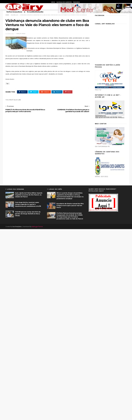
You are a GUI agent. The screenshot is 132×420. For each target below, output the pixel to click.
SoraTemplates (16, 226)
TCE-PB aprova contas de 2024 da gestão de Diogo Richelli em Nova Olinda (27, 213)
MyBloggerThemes (37, 226)
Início (53, 2)
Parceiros (76, 2)
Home (7, 15)
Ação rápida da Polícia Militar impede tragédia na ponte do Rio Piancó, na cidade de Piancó (28, 195)
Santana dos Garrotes (64, 2)
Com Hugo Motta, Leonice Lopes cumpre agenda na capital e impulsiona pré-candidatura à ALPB (28, 204)
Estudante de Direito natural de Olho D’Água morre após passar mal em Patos (70, 205)
